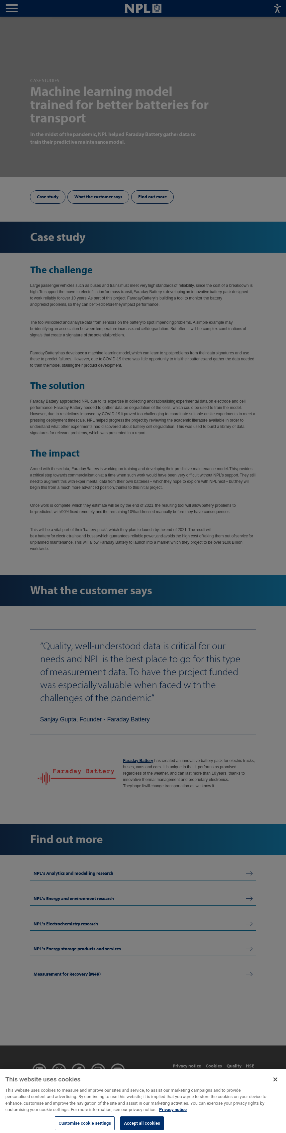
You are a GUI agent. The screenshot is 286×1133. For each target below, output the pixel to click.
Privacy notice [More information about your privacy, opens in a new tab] (173, 1113)
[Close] (275, 1083)
